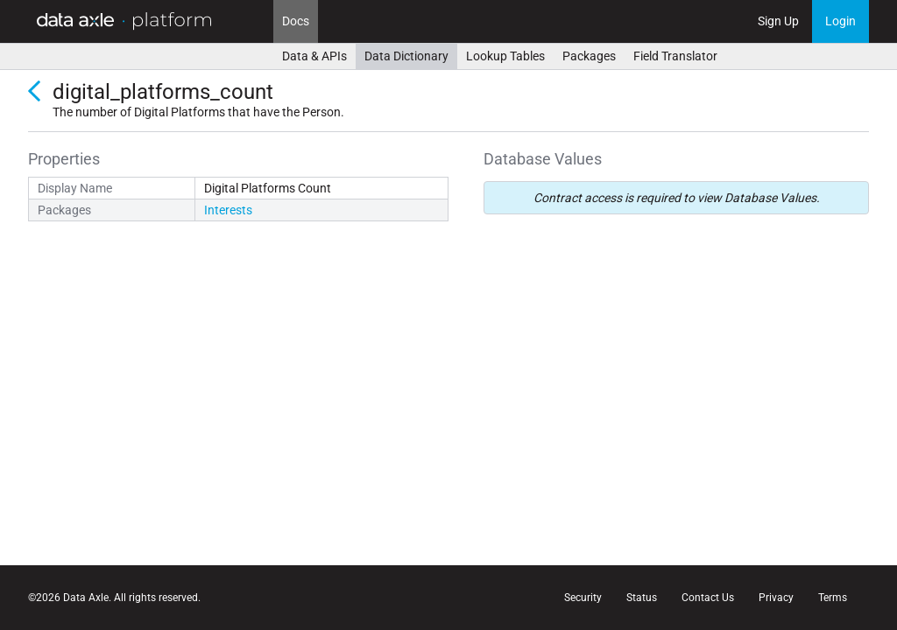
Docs (295, 21)
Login (840, 21)
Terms (832, 598)
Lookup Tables (505, 56)
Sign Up (778, 21)
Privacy (776, 598)
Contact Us (708, 598)
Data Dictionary (406, 56)
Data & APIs (314, 56)
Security (583, 598)
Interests (228, 210)
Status (641, 598)
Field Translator (675, 56)
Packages (589, 56)
